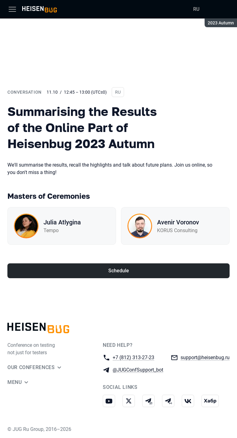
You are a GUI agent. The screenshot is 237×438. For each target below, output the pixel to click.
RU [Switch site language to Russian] (196, 9)
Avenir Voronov (178, 222)
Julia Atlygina (62, 222)
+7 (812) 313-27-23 (133, 357)
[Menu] (12, 9)
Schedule (118, 271)
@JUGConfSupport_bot (138, 369)
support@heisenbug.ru (205, 357)
